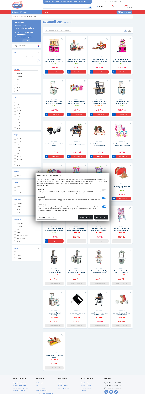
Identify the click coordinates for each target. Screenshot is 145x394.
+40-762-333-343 (112, 370)
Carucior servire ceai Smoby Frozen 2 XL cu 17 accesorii (54, 221)
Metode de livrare (86, 367)
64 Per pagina (65, 30)
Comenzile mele (63, 370)
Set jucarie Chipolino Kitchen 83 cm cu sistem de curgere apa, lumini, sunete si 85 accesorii (54, 60)
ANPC (37, 370)
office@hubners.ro (112, 373)
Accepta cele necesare (47, 217)
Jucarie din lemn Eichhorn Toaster (121, 181)
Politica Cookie (40, 372)
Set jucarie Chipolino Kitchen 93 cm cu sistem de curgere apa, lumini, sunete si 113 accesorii (121, 60)
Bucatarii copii (20, 35)
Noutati (47, 12)
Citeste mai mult (42, 185)
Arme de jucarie (20, 26)
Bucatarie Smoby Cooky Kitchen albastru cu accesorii (99, 262)
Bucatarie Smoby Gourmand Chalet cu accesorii (99, 141)
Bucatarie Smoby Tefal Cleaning (54, 302)
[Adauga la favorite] (62, 38)
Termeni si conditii (41, 375)
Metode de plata (86, 370)
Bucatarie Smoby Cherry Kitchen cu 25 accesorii (54, 100)
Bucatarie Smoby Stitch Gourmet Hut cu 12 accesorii (76, 221)
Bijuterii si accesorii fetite (24, 32)
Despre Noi (123, 2)
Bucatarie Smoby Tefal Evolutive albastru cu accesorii (99, 100)
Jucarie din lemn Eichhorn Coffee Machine (121, 302)
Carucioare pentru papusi (24, 37)
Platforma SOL (40, 367)
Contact (131, 2)
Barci (17, 30)
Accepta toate (101, 217)
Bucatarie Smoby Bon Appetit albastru (122, 100)
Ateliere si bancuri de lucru (24, 28)
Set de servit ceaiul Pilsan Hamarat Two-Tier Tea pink (77, 100)
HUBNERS (15, 17)
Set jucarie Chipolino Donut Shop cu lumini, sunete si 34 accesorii (76, 60)
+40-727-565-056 (113, 367)
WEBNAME (19, 391)
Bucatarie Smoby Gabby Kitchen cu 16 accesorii (121, 221)
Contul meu (61, 367)
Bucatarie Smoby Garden (77, 141)
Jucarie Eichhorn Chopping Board (54, 342)
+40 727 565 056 (84, 2)
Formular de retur (86, 372)
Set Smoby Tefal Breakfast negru (54, 141)
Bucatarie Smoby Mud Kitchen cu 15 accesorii (99, 221)
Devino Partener (124, 12)
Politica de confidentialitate (44, 377)
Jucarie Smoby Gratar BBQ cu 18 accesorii (99, 302)
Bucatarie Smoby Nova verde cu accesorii (121, 262)
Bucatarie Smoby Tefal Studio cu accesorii (54, 262)
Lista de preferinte (63, 372)
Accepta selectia (85, 217)
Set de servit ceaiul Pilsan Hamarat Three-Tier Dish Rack (121, 141)
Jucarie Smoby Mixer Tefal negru (76, 302)
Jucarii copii (22, 17)
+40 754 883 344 (60, 2)
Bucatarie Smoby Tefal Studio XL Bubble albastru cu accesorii (76, 262)
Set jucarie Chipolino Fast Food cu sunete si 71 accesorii (99, 60)
